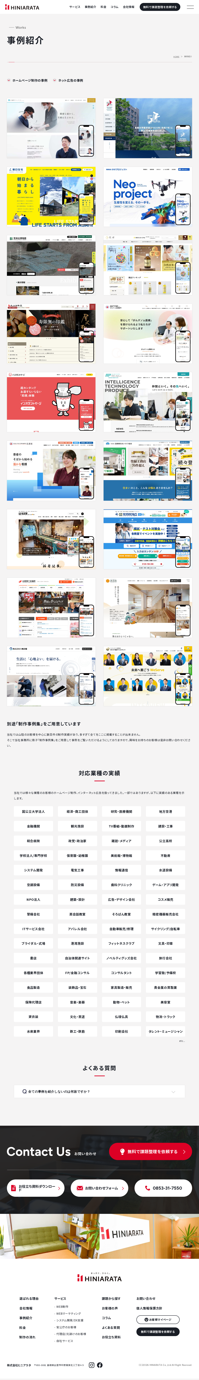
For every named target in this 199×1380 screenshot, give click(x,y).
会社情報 (129, 7)
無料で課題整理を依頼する (160, 7)
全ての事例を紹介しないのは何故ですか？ (62, 1092)
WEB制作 (62, 1308)
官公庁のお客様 (66, 1328)
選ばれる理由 (29, 1300)
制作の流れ (27, 1338)
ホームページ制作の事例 (30, 80)
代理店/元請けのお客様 (71, 1335)
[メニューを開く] (190, 7)
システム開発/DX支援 (70, 1322)
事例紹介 (90, 7)
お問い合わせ (146, 1300)
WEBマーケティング (68, 1315)
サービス (74, 7)
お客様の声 (110, 1309)
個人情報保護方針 (149, 1309)
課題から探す (111, 1300)
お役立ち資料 (111, 1338)
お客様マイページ (160, 1321)
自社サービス (64, 1342)
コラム (114, 7)
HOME (176, 56)
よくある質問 (111, 1329)
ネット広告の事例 (70, 80)
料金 (104, 7)
